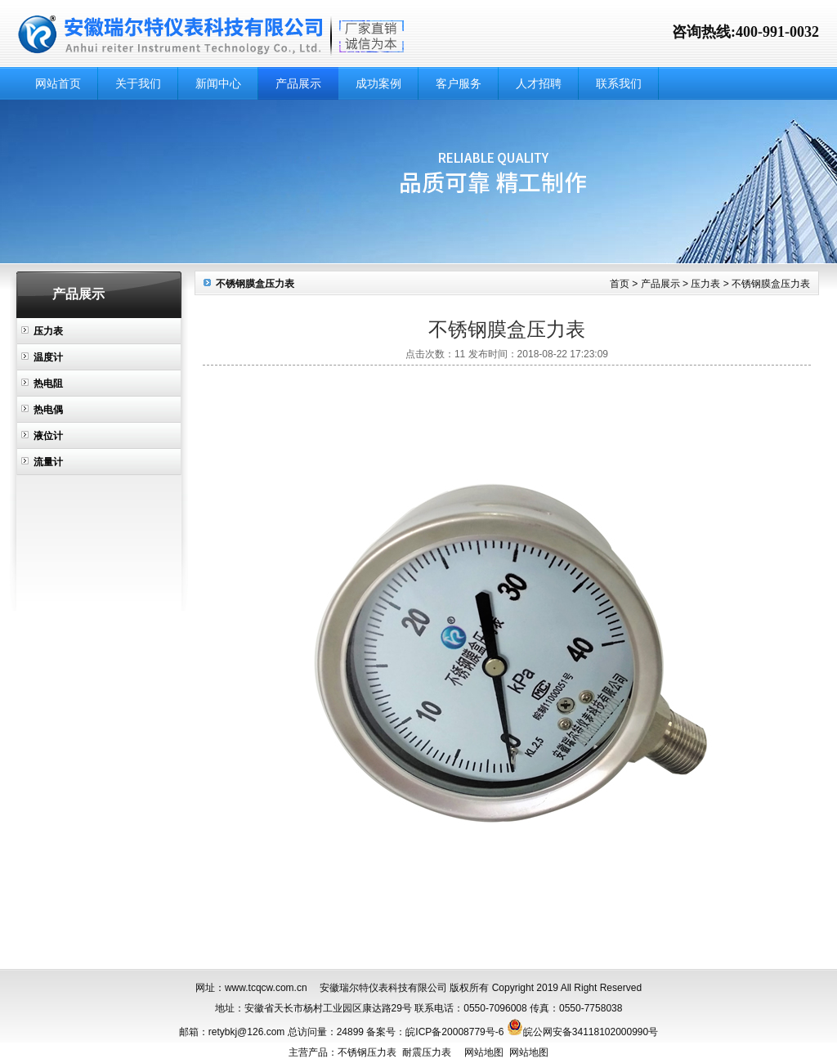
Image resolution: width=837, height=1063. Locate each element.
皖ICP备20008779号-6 (454, 1032)
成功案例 (378, 83)
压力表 (48, 331)
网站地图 (484, 1052)
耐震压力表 (426, 1052)
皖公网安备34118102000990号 (590, 1032)
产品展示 (298, 83)
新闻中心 (218, 83)
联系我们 (619, 83)
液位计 (48, 436)
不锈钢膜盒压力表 (771, 283)
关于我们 (138, 83)
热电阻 (48, 383)
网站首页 (58, 83)
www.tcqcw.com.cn (266, 987)
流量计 (48, 462)
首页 (619, 283)
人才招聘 (539, 83)
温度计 (48, 357)
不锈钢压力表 (367, 1052)
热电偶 (48, 409)
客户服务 (458, 83)
